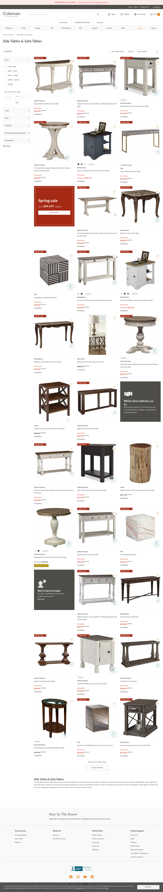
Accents (109, 28)
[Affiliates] (95, 850)
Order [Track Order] (19, 839)
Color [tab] (7, 110)
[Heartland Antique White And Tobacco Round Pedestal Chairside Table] (140, 361)
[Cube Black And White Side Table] (54, 294)
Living (23, 28)
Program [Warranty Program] (137, 850)
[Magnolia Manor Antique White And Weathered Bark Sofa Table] (97, 101)
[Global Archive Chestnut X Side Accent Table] (54, 425)
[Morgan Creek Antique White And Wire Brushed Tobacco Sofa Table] (54, 487)
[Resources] (95, 846)
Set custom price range (12, 92)
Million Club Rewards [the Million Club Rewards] (139, 853)
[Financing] (95, 842)
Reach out (41, 599)
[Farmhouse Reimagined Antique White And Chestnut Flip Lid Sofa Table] (97, 230)
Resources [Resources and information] (100, 22)
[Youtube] (85, 878)
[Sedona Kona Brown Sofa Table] (54, 678)
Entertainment (66, 28)
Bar (52, 28)
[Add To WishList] (71, 62)
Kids (80, 28)
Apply (17, 102)
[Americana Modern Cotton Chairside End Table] (140, 297)
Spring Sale (38, 108)
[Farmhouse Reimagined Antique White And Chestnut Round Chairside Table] (54, 165)
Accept (148, 887)
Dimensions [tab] (9, 140)
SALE (140, 28)
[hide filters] (8, 51)
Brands (153, 28)
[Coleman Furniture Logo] (11, 16)
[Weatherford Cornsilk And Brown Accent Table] (54, 554)
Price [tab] (7, 60)
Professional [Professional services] (63, 22)
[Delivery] (133, 842)
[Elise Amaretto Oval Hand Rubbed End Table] (54, 745)
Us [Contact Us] (134, 835)
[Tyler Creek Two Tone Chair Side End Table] (97, 487)
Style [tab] (7, 118)
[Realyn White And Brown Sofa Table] (54, 101)
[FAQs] (132, 839)
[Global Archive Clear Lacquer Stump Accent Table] (140, 487)
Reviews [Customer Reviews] (137, 857)
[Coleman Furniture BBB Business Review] (81, 870)
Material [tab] (8, 125)
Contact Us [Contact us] (156, 7)
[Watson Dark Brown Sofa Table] (97, 425)
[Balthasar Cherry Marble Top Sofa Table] (54, 359)
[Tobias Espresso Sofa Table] (140, 614)
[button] (112, 14)
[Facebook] (71, 878)
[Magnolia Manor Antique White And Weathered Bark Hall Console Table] (97, 614)
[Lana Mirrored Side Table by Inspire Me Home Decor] (97, 742)
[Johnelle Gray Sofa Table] (140, 678)
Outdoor (95, 28)
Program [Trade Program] (97, 835)
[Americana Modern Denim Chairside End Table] (97, 167)
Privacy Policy (80, 888)
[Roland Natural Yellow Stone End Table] (97, 359)
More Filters (7, 146)
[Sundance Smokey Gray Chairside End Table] (140, 742)
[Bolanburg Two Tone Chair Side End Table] (140, 103)
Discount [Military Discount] (98, 839)
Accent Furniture (8, 35)
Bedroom (9, 28)
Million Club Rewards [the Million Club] (82, 22)
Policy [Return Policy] (135, 846)
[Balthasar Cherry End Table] (140, 230)
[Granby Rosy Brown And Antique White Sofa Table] (97, 297)
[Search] (64, 14)
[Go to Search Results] (98, 14)
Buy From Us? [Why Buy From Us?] (59, 839)
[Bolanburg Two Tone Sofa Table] (97, 551)
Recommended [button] (142, 51)
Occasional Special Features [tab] (15, 133)
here (107, 888)
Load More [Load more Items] (97, 768)
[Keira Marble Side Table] (140, 551)
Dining (37, 28)
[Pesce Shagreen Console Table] (140, 168)
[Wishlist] (17, 842)
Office (123, 28)
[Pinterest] (92, 878)
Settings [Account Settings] (20, 835)
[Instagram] (78, 878)
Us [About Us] (56, 835)
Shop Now (54, 212)
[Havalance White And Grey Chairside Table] (97, 680)
